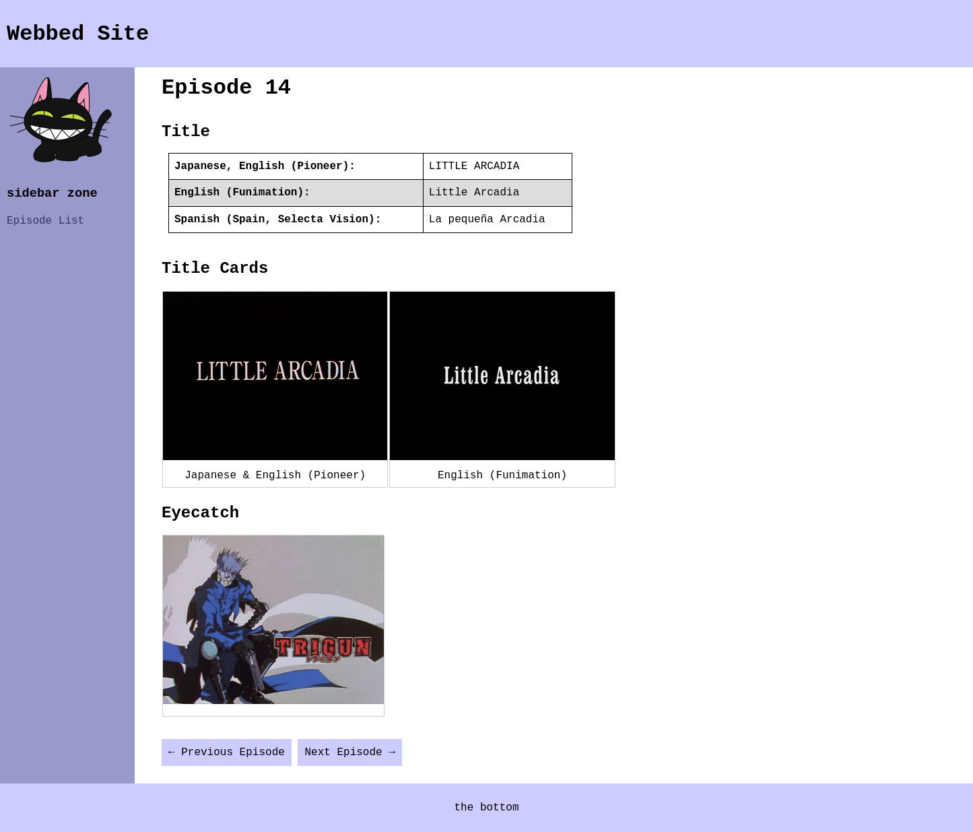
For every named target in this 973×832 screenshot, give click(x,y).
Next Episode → (349, 752)
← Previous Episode (226, 752)
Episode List (45, 221)
